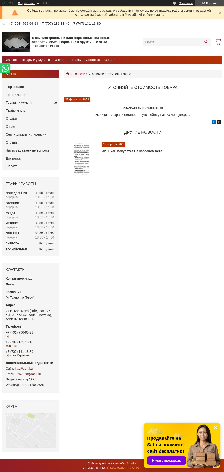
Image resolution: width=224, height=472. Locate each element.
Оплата (109, 60)
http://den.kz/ (24, 368)
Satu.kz (131, 463)
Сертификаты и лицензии (26, 134)
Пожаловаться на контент (125, 467)
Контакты (74, 60)
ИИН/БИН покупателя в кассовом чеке (132, 151)
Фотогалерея (16, 95)
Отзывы (12, 142)
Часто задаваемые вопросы (28, 150)
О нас (59, 60)
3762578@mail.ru (28, 374)
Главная (11, 60)
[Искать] (206, 42)
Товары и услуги (33, 60)
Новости (79, 74)
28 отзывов (186, 3)
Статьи (11, 118)
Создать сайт (26, 3)
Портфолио (15, 87)
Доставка (93, 60)
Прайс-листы (16, 110)
